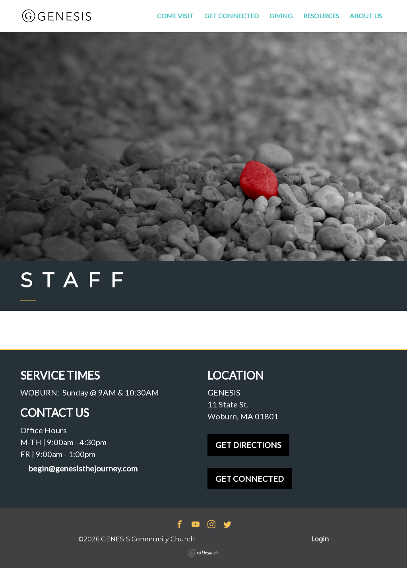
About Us (366, 15)
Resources (321, 15)
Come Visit (175, 15)
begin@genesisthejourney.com (83, 468)
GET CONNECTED (249, 478)
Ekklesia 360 (203, 553)
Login (320, 539)
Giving (281, 15)
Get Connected (231, 15)
